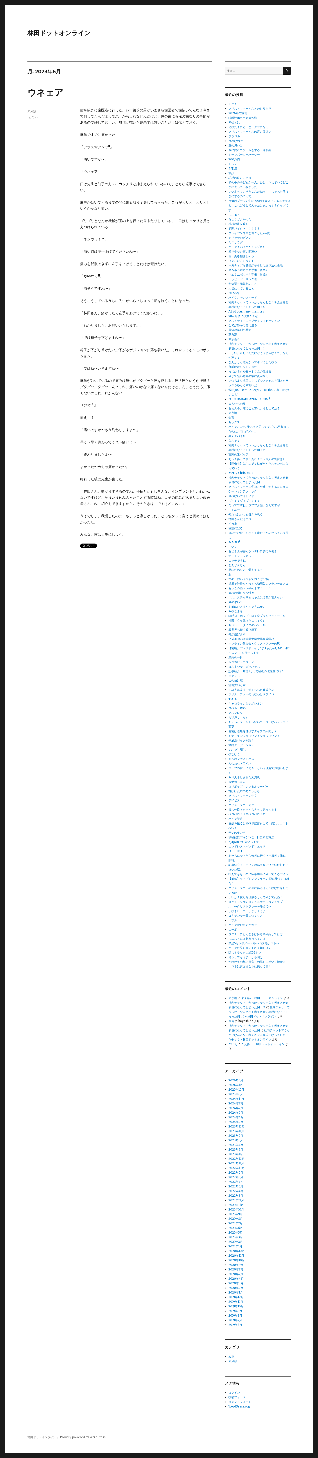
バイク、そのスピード (242, 298)
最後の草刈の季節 (239, 330)
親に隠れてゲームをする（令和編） (251, 150)
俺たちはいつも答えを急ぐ (245, 514)
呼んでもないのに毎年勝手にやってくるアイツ (258, 874)
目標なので (235, 141)
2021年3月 (235, 1237)
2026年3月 (235, 1080)
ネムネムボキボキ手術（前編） (248, 274)
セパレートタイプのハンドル (247, 625)
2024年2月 (235, 1122)
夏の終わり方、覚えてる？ (245, 570)
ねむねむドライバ (239, 763)
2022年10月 (236, 1168)
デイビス (234, 800)
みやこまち (235, 611)
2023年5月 (235, 1140)
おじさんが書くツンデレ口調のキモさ (252, 551)
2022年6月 (235, 1186)
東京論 (232, 413)
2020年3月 (235, 1283)
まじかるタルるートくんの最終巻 (249, 371)
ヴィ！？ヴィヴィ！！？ (244, 500)
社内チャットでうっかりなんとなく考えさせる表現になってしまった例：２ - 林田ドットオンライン (259, 1034)
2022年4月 (235, 1191)
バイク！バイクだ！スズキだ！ (248, 247)
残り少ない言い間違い (242, 251)
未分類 (31, 111)
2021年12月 (236, 1200)
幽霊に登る (235, 528)
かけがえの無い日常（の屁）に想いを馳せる (257, 962)
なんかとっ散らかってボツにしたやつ (252, 362)
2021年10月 (236, 1209)
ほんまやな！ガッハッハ (244, 666)
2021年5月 (235, 1232)
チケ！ (232, 104)
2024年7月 (235, 1108)
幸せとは (234, 122)
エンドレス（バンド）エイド (247, 846)
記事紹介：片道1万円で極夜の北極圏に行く (256, 671)
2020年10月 (236, 1260)
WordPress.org (239, 1406)
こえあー (234, 510)
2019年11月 (235, 1302)
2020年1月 (235, 1292)
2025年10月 (236, 1089)
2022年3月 (235, 1196)
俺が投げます (237, 634)
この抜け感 (235, 680)
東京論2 (233, 339)
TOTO (232, 699)
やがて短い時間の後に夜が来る (248, 376)
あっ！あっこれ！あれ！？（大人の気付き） (257, 459)
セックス (234, 422)
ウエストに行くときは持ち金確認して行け (255, 934)
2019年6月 (235, 1325)
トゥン (232, 164)
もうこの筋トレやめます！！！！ (249, 588)
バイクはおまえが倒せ (242, 925)
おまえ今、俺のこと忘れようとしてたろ (254, 408)
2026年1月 (235, 1085)
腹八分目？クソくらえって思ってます (252, 809)
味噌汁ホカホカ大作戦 (242, 118)
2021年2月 (235, 1242)
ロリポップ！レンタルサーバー (248, 786)
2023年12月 (236, 1126)
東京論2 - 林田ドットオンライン (262, 998)
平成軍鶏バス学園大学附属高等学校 (251, 639)
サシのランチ (237, 833)
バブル (232, 920)
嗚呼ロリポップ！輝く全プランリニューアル (257, 616)
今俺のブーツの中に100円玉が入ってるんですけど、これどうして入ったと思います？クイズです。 (259, 205)
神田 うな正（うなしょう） (247, 620)
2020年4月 (236, 1279)
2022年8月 (235, 1177)
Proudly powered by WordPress (83, 1437)
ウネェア (45, 92)
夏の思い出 (235, 145)
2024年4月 (236, 1117)
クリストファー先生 (241, 805)
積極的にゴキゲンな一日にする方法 (251, 837)
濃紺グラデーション (241, 745)
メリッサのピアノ (239, 238)
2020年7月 (235, 1274)
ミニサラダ (235, 242)
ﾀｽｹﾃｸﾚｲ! (234, 542)
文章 (231, 1356)
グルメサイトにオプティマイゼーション (254, 321)
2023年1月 (235, 1154)
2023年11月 (236, 1131)
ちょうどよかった (239, 219)
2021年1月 (235, 1246)
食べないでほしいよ (241, 496)
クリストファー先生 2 (242, 796)
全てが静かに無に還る (242, 325)
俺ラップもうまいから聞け (245, 957)
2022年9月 (235, 1172)
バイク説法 (235, 819)
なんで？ (234, 441)
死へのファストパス (241, 759)
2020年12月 (236, 1251)
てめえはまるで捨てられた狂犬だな (251, 690)
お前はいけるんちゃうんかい (247, 607)
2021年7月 (235, 1223)
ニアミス (234, 676)
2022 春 (233, 293)
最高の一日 (235, 657)
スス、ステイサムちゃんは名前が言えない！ (257, 597)
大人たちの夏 (237, 404)
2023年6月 (235, 1136)
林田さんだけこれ (239, 519)
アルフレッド (237, 713)
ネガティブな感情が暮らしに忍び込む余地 (255, 265)
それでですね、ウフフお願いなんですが (254, 505)
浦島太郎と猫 (237, 685)
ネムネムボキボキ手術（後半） (248, 270)
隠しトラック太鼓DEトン (244, 952)
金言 (231, 417)
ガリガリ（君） (238, 717)
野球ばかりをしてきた (242, 367)
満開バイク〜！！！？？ (244, 228)
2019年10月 (236, 1306)
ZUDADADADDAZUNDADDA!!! (249, 399)
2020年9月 (235, 1265)
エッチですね (237, 560)
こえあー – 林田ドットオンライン (263, 1044)
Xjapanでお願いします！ (245, 842)
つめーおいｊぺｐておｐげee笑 (248, 579)
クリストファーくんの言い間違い (249, 132)
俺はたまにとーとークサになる (248, 127)
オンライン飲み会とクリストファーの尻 (254, 643)
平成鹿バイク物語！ (241, 740)
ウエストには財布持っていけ (247, 939)
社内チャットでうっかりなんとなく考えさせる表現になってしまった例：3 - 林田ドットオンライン (259, 1011)
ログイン (234, 1393)
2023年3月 (235, 1149)
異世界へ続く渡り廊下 (242, 630)
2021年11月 (236, 1205)
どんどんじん (237, 565)
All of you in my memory (246, 311)
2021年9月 (235, 1214)
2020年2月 (235, 1288)
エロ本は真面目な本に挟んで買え (249, 966)
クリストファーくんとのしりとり (249, 108)
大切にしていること (241, 288)
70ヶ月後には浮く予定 (243, 316)
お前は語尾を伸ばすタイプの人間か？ (252, 731)
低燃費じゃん (237, 782)
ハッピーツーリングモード (245, 279)
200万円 (234, 159)
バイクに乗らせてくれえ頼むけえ (249, 948)
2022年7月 (235, 1182)
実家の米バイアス (239, 454)
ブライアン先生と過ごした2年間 (249, 233)
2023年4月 (235, 1145)
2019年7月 (235, 1320)
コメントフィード (239, 1402)
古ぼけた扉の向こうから (244, 791)
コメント (33, 117)
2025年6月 (235, 1094)
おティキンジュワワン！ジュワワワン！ (254, 736)
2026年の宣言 (237, 113)
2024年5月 (235, 1113)
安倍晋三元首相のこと (242, 284)
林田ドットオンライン (59, 33)
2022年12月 (236, 1159)
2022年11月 (236, 1163)
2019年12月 (236, 1297)
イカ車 (232, 524)
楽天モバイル (237, 436)
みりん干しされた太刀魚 (244, 777)
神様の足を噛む (238, 224)
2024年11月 (236, 1099)
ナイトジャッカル (239, 556)
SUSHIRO (235, 851)
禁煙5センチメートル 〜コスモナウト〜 (253, 943)
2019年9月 (235, 1311)
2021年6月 (235, 1228)
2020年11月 (236, 1255)
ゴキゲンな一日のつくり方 (245, 916)
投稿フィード (237, 1397)
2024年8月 (235, 1103)
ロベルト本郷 (237, 708)
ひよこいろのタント (241, 261)
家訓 (231, 173)
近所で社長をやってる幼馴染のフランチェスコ (258, 583)
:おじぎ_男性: (237, 750)
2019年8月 (235, 1315)
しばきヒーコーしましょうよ (247, 911)
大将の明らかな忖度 (241, 593)
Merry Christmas (240, 473)
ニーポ (232, 929)
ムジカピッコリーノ (241, 662)
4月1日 (232, 168)
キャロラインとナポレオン (245, 703)
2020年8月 (235, 1269)
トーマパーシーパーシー (244, 155)
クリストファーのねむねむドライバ (251, 694)
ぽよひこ (234, 754)
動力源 (232, 334)
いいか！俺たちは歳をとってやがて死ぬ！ (255, 897)
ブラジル (234, 136)
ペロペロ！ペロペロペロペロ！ (248, 814)
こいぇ (232, 547)
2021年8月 (235, 1219)
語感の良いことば (239, 178)
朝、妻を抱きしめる (241, 256)
